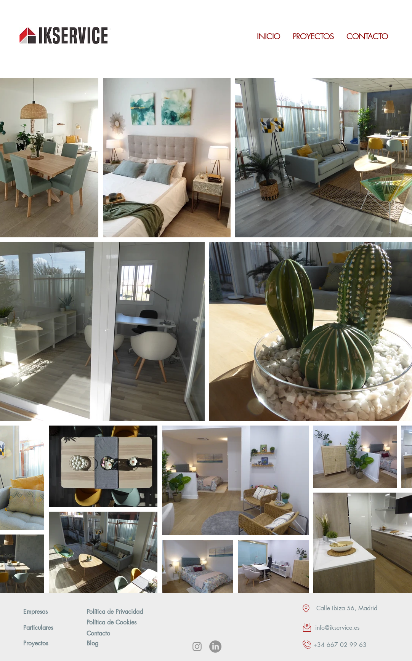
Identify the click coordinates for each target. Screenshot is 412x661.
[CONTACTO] (367, 36)
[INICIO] (268, 36)
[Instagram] (197, 646)
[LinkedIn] (215, 646)
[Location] (306, 608)
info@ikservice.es (337, 628)
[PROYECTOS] (313, 36)
